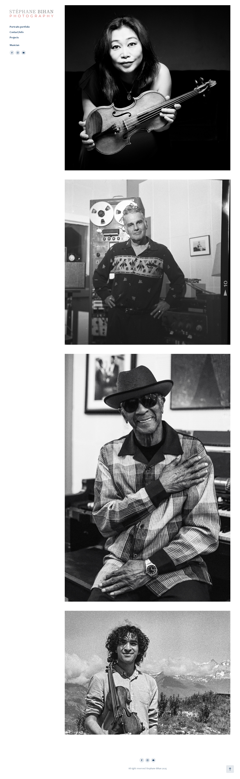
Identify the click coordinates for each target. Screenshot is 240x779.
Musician (14, 45)
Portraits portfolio (20, 26)
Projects (14, 37)
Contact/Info (17, 32)
